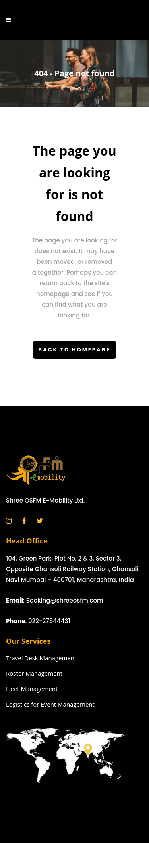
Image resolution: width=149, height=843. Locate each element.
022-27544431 (49, 621)
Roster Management (34, 673)
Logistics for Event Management (50, 704)
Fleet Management (32, 689)
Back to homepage (75, 349)
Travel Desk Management (41, 658)
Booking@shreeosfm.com (64, 600)
